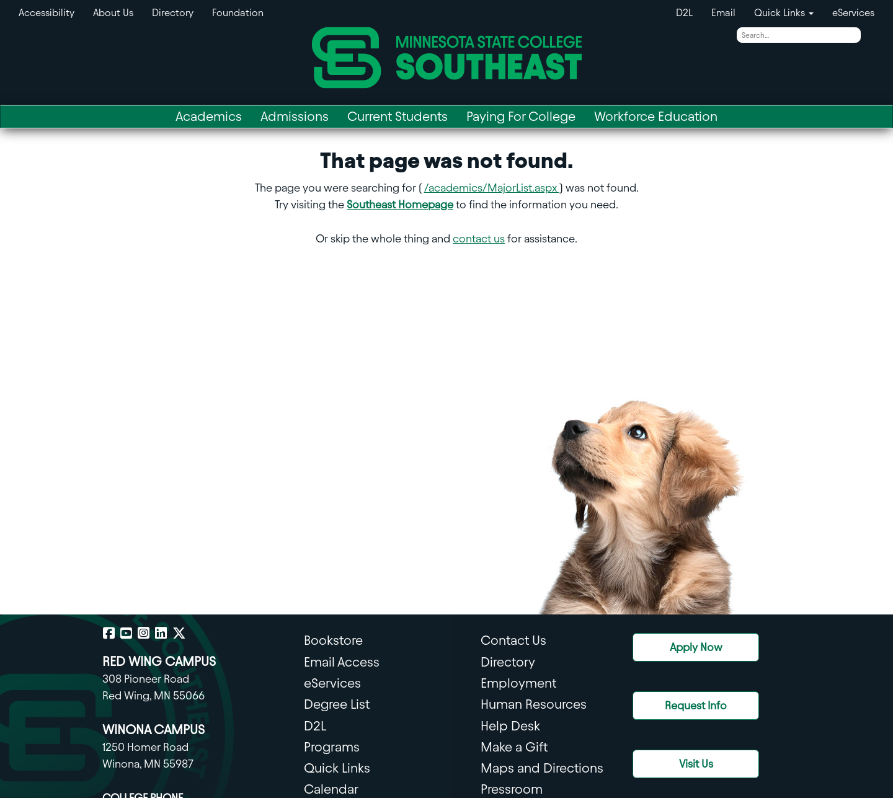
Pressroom (512, 789)
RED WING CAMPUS (159, 661)
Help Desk (510, 726)
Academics (208, 116)
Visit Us (696, 763)
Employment (518, 683)
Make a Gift (514, 747)
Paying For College (520, 116)
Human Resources (534, 704)
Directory (172, 12)
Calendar (331, 789)
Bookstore (333, 640)
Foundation (238, 12)
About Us (113, 12)
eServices (853, 12)
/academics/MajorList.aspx (491, 187)
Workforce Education (656, 116)
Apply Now (696, 647)
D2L (684, 12)
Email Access (342, 662)
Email (723, 12)
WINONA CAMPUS (153, 729)
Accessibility (46, 12)
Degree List (337, 704)
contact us (479, 238)
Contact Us (513, 640)
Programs (332, 747)
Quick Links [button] (784, 12)
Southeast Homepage (400, 204)
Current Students (397, 116)
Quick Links (337, 768)
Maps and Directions (542, 768)
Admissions (294, 116)
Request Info (696, 705)
